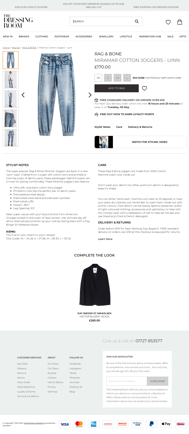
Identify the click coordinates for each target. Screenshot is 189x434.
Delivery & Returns (140, 127)
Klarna (21, 377)
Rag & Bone (36, 171)
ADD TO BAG (116, 88)
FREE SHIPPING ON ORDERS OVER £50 (156, 7)
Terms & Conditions (28, 396)
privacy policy (139, 397)
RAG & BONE (29, 47)
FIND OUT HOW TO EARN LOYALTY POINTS (124, 114)
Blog (72, 391)
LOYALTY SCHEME (37, 7)
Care (119, 127)
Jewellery (106, 36)
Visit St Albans (55, 382)
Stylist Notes (102, 127)
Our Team (53, 368)
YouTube (74, 382)
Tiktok (73, 373)
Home (6, 47)
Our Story (53, 363)
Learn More (105, 239)
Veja (48, 217)
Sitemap (52, 391)
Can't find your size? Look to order (163, 77)
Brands (24, 36)
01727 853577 (149, 340)
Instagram (75, 368)
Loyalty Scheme (26, 391)
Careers (52, 377)
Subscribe (157, 381)
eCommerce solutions (34, 423)
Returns (21, 373)
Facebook (75, 363)
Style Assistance (26, 386)
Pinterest (75, 377)
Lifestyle (126, 36)
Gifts (182, 36)
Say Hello (22, 363)
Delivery (21, 368)
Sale (170, 36)
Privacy (52, 386)
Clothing (41, 36)
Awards (52, 373)
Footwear (62, 36)
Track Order (23, 382)
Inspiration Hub (150, 36)
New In (8, 36)
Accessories (84, 36)
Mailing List (76, 386)
